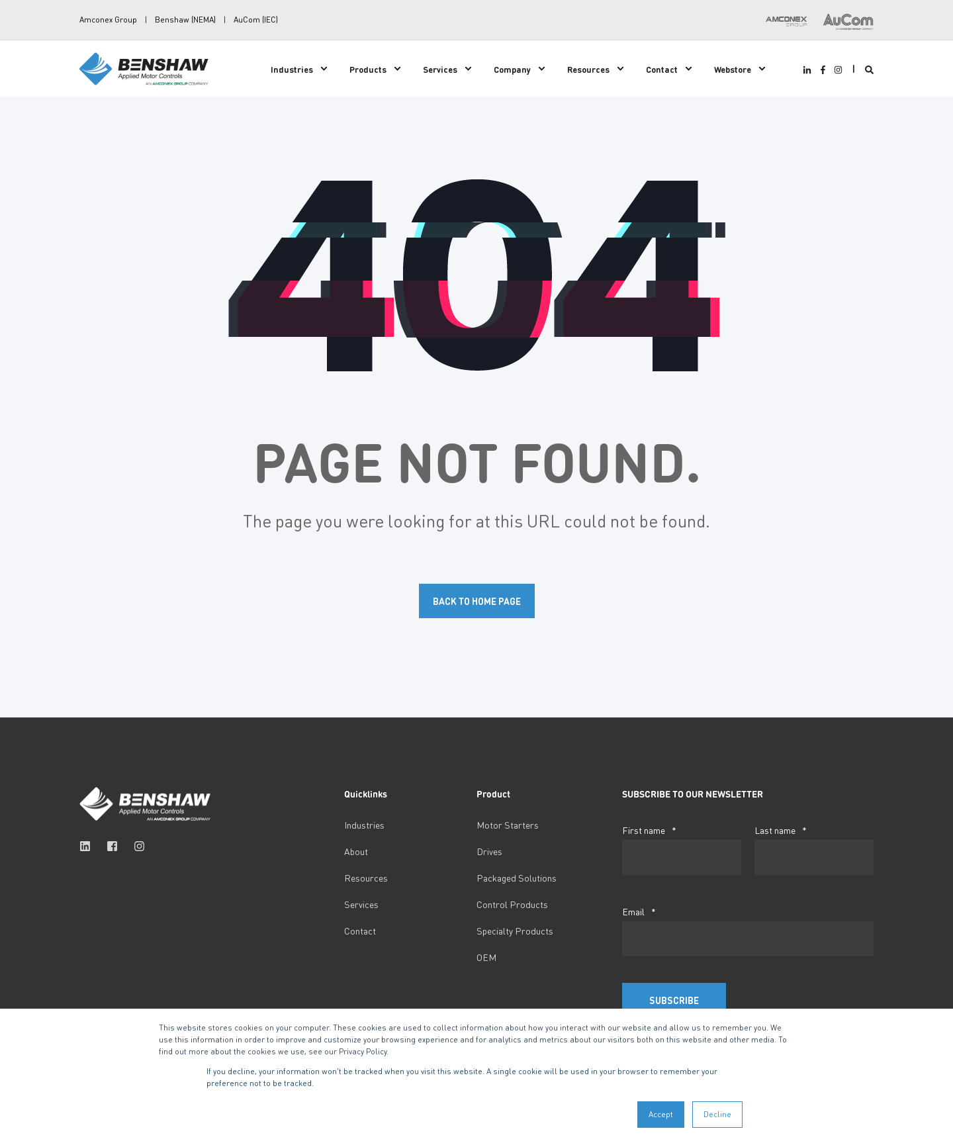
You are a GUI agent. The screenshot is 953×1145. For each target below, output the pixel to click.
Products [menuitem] (367, 68)
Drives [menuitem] (489, 851)
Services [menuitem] (440, 68)
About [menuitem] (356, 851)
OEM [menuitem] (486, 957)
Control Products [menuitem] (512, 904)
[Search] (869, 68)
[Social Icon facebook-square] (112, 846)
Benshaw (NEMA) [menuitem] (185, 20)
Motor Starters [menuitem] (507, 825)
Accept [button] (661, 1114)
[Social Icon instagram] (836, 70)
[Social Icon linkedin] (89, 846)
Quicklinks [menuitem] (365, 794)
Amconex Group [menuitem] (108, 20)
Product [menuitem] (493, 794)
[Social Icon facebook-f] (822, 70)
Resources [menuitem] (588, 68)
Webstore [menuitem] (732, 68)
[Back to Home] (145, 67)
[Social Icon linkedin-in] (809, 70)
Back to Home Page (477, 601)
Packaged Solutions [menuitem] (516, 878)
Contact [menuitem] (662, 68)
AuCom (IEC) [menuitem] (256, 20)
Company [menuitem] (512, 68)
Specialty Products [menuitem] (514, 931)
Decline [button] (717, 1114)
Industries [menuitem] (292, 68)
